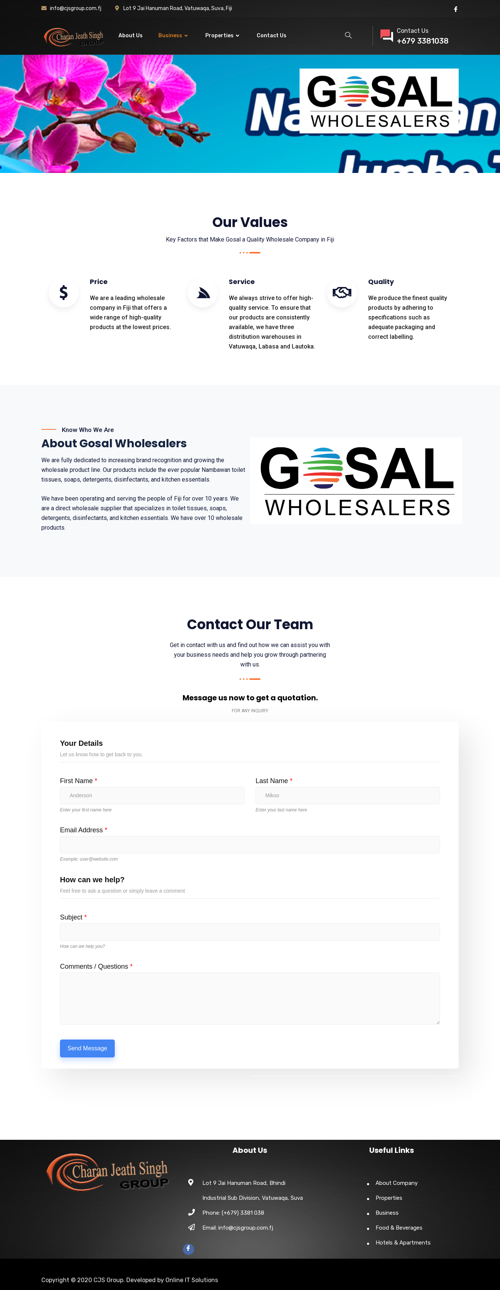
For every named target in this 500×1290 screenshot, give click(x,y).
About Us (130, 35)
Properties (223, 36)
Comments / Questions (96, 966)
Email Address (83, 830)
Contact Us (272, 35)
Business (174, 36)
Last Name (274, 781)
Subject (73, 917)
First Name (78, 781)
